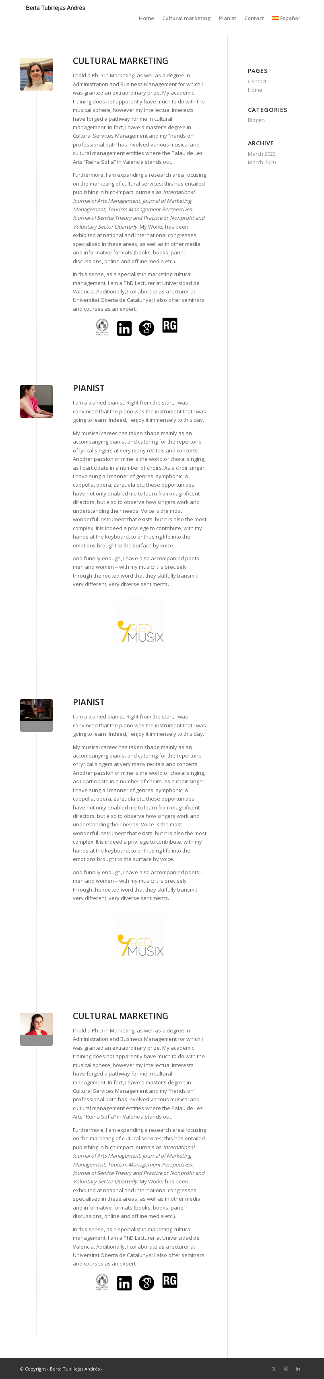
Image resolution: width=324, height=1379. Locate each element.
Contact (257, 81)
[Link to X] (274, 1368)
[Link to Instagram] (286, 1368)
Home (255, 89)
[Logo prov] (55, 20)
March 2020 (262, 162)
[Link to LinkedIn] (298, 1368)
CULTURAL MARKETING (120, 60)
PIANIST (89, 388)
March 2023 (262, 153)
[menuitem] (146, 18)
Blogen (256, 120)
